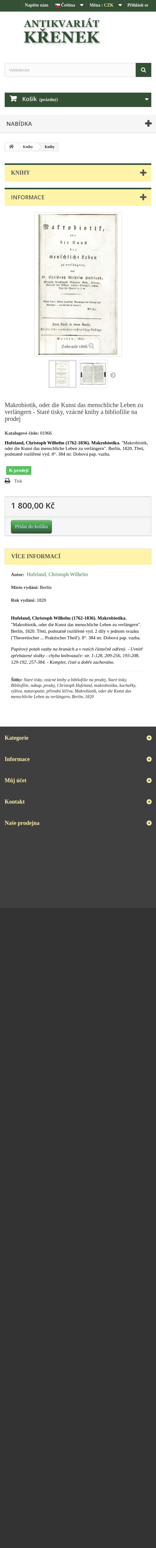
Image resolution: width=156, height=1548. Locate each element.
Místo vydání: (25, 587)
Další (113, 375)
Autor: (17, 574)
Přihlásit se (138, 5)
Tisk (18, 481)
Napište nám (36, 5)
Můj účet (15, 780)
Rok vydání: (23, 600)
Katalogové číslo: (22, 433)
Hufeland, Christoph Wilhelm (57, 574)
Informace (28, 197)
